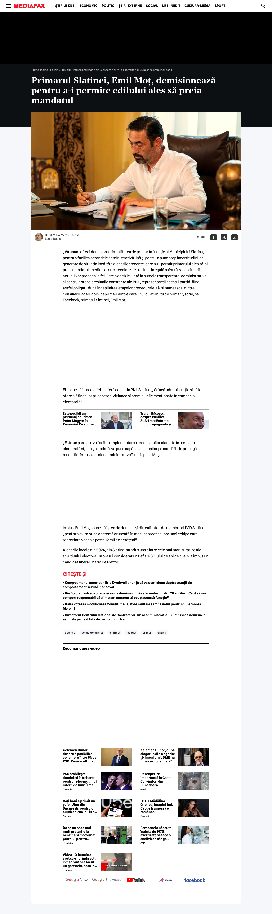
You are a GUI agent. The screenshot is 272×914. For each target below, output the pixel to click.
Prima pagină (39, 69)
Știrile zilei (65, 6)
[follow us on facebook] (194, 880)
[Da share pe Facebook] (213, 237)
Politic (108, 6)
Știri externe (130, 6)
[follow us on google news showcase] (106, 880)
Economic (89, 6)
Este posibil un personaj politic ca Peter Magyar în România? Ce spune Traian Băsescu (78, 419)
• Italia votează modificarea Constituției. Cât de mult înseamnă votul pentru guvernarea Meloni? (132, 606)
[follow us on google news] (77, 880)
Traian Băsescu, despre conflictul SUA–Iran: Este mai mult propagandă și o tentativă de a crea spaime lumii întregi (157, 419)
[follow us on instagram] (165, 880)
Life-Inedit (171, 6)
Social (152, 6)
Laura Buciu (53, 238)
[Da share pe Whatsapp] (234, 237)
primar (147, 632)
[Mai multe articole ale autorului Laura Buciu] (39, 237)
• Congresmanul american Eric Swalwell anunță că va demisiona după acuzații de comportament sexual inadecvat (127, 585)
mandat (131, 632)
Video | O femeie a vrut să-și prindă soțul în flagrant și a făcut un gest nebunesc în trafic (80, 860)
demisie (70, 632)
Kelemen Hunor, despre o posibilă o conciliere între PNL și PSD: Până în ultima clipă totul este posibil (80, 755)
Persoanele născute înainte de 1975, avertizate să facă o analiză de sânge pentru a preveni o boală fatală (155, 833)
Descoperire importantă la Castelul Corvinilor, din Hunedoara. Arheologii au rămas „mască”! (158, 779)
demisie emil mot (92, 632)
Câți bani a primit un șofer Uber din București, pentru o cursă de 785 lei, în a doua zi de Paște (79, 806)
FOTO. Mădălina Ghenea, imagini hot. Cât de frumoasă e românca (156, 806)
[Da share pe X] (224, 237)
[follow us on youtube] (136, 880)
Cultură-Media (197, 6)
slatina (161, 632)
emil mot (114, 632)
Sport (220, 6)
